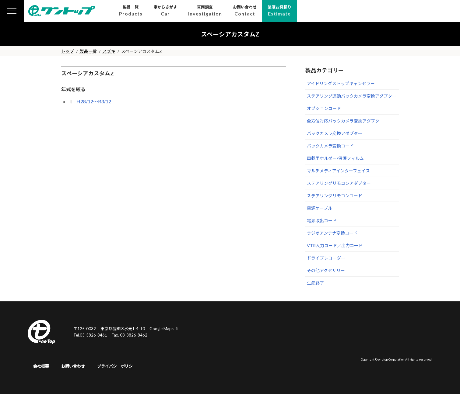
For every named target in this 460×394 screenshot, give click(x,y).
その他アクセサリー (326, 270)
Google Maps (164, 328)
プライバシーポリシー (117, 366)
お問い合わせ (73, 366)
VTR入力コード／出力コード (335, 245)
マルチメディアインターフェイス (338, 170)
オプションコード (324, 108)
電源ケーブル (319, 208)
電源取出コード (322, 220)
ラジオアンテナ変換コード (332, 233)
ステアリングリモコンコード (334, 195)
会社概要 (41, 366)
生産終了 (315, 282)
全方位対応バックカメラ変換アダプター (345, 120)
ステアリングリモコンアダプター (339, 183)
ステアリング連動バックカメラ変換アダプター (351, 95)
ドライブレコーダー (326, 258)
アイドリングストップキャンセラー (341, 83)
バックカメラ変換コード (330, 145)
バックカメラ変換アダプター (334, 133)
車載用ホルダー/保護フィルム (335, 158)
